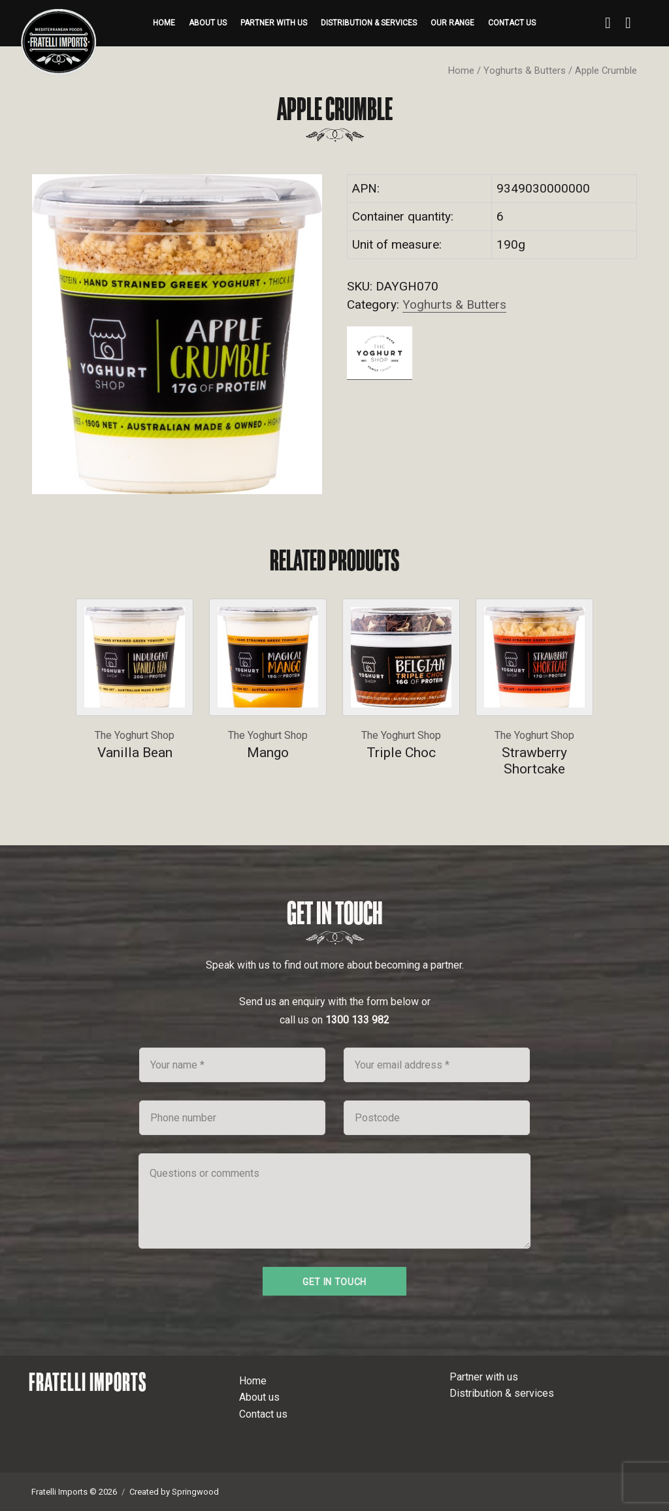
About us (208, 22)
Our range (452, 22)
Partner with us (273, 22)
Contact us (512, 22)
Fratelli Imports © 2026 (74, 1492)
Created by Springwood (174, 1492)
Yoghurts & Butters (524, 70)
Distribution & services (369, 22)
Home (164, 22)
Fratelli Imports (88, 1382)
